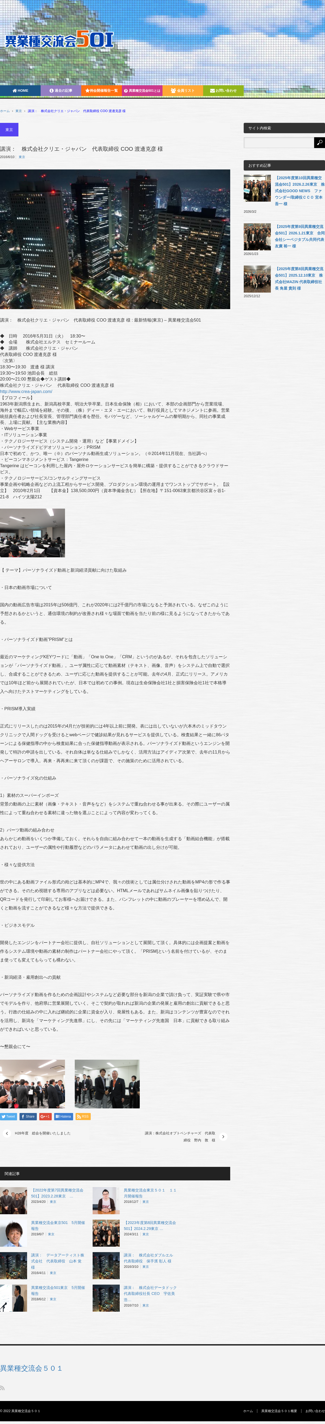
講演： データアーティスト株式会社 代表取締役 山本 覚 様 (57, 1261)
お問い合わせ (223, 91)
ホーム (248, 1411)
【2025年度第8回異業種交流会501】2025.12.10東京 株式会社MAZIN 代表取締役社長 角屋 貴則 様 (299, 278)
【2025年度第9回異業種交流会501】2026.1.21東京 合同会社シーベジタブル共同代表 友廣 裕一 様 (300, 236)
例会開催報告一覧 (101, 91)
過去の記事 (61, 91)
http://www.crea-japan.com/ (26, 391)
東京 (18, 111)
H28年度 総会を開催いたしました (43, 1133)
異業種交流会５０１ (31, 1368)
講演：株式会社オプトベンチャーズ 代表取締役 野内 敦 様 (180, 1136)
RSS (2, 1388)
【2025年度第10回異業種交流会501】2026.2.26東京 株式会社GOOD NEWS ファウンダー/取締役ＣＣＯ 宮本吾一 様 (300, 191)
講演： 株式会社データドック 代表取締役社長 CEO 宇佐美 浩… (152, 1293)
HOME (20, 91)
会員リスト (183, 91)
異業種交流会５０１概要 (279, 1411)
